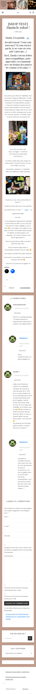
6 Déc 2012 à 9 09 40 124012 (24, 448)
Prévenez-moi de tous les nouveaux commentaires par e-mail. (16, 589)
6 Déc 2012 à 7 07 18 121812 (22, 308)
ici (28, 37)
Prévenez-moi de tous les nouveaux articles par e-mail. (16, 597)
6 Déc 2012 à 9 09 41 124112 (24, 344)
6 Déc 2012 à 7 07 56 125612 (22, 375)
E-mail (6, 526)
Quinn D (11, 288)
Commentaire (8, 556)
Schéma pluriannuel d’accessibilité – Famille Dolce (15, 678)
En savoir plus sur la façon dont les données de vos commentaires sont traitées (18, 616)
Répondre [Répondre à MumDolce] (22, 350)
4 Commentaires (25, 288)
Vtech (26, 210)
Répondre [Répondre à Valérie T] (17, 380)
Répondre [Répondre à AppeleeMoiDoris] (17, 313)
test (7, 279)
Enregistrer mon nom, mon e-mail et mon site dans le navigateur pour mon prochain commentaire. (18, 550)
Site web (7, 536)
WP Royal (25, 689)
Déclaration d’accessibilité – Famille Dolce (17, 672)
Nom (6, 517)
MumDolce (23, 338)
